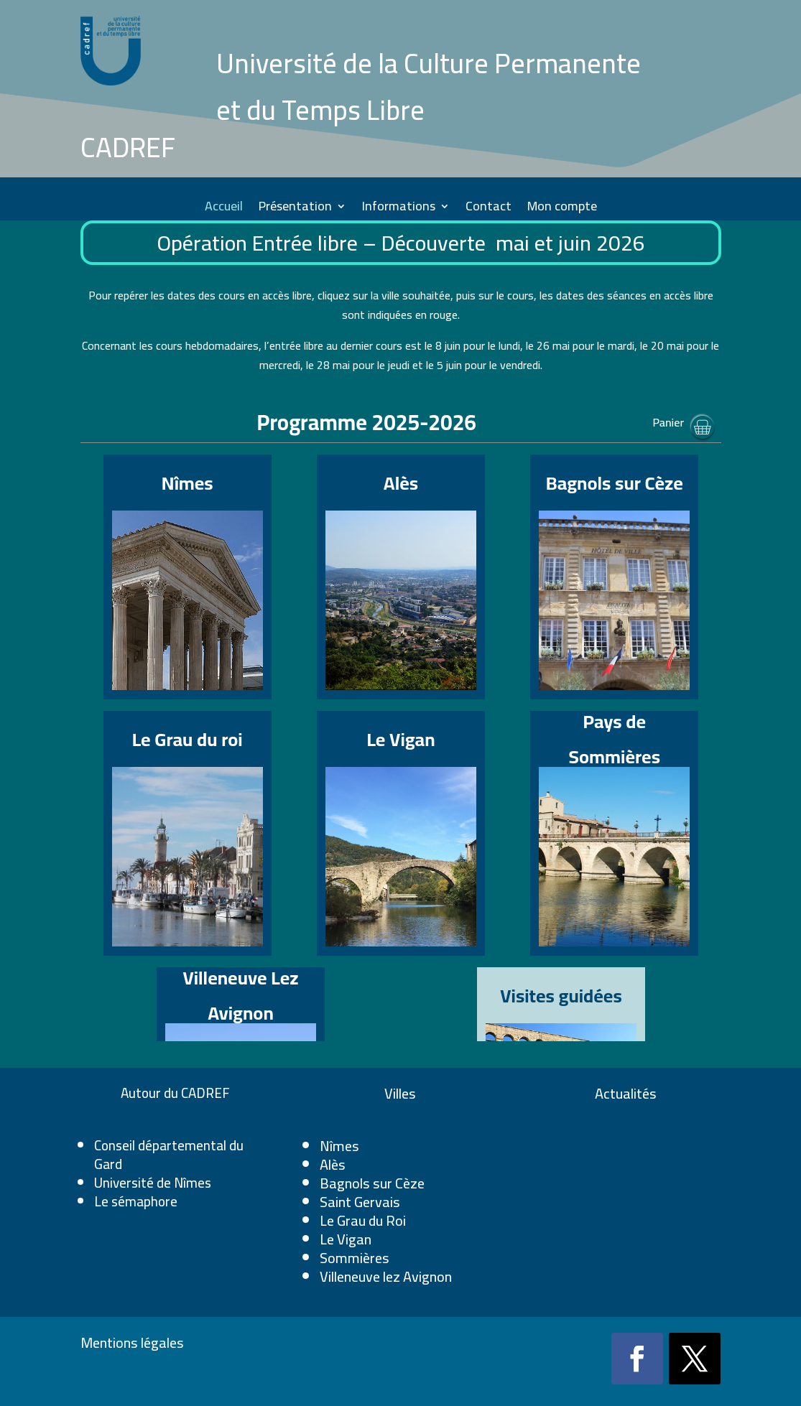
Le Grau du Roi (363, 1220)
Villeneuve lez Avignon (386, 1276)
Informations (398, 209)
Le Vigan (345, 1239)
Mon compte (562, 209)
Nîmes (339, 1145)
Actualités (626, 1093)
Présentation (295, 209)
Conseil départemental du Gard (169, 1154)
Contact (488, 209)
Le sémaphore (135, 1201)
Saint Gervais (360, 1201)
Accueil (224, 209)
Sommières (354, 1257)
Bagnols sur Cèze (372, 1183)
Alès (333, 1164)
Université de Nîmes (152, 1183)
